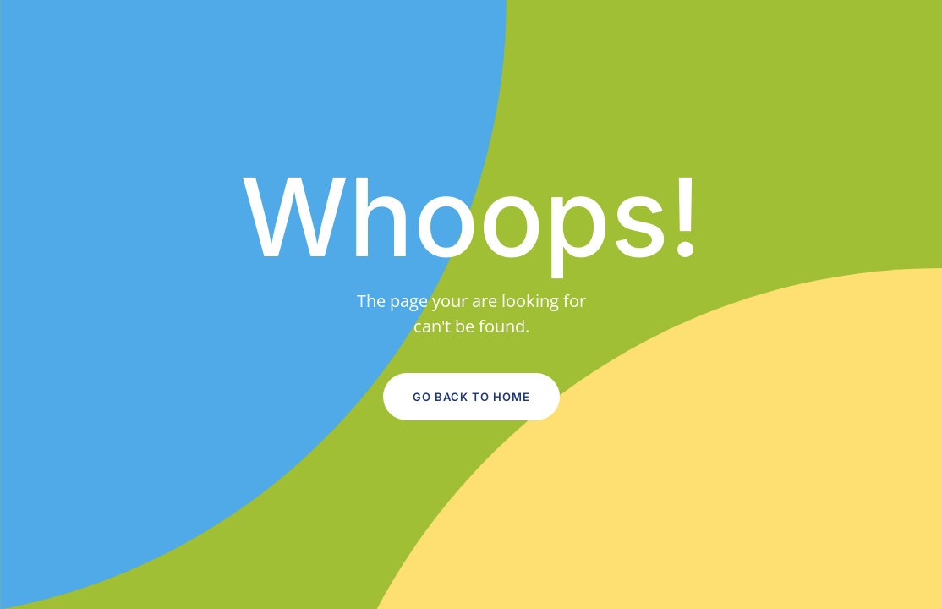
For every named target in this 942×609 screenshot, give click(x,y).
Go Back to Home (471, 396)
